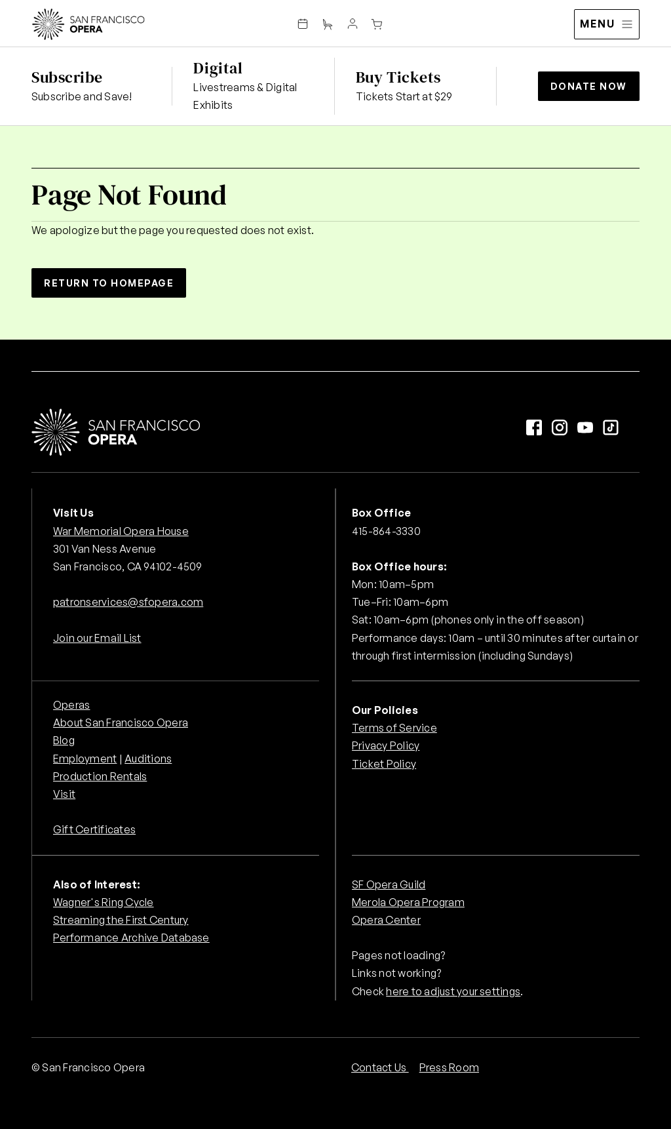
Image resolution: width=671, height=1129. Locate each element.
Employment (85, 758)
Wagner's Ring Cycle (103, 902)
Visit (64, 794)
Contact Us (380, 1067)
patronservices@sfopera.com (128, 601)
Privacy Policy (385, 745)
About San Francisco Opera (120, 722)
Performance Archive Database (131, 937)
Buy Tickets (398, 77)
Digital (217, 68)
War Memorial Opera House (121, 531)
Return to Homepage (109, 282)
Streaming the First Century (120, 919)
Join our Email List (97, 637)
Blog (64, 740)
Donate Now (588, 86)
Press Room (449, 1067)
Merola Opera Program (408, 902)
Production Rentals (100, 776)
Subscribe (67, 77)
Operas (71, 704)
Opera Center (386, 919)
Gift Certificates (94, 829)
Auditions (148, 758)
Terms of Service (394, 727)
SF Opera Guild (388, 884)
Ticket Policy (384, 763)
